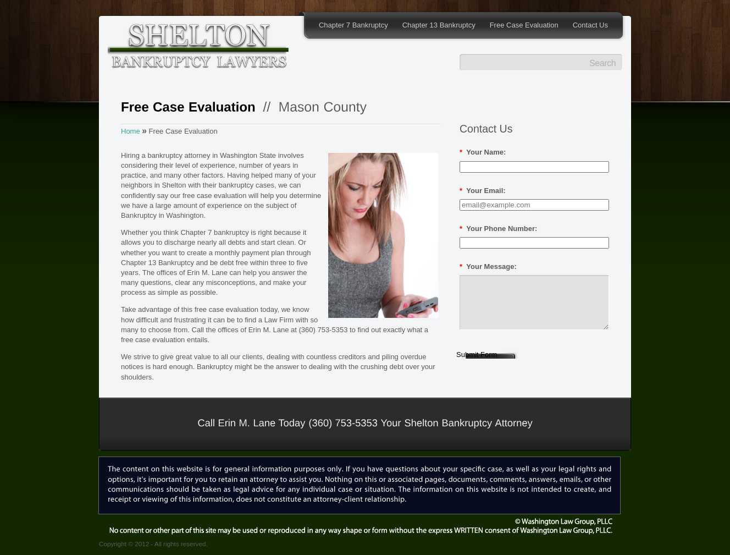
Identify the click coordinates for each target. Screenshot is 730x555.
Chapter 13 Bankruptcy (438, 25)
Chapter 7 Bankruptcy (353, 25)
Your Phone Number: (498, 228)
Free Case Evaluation (524, 25)
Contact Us (590, 25)
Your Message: (488, 266)
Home (130, 131)
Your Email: (483, 190)
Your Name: (483, 152)
